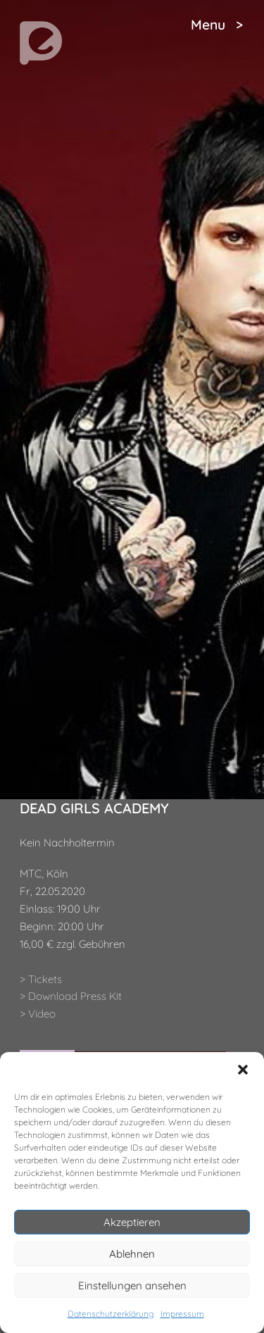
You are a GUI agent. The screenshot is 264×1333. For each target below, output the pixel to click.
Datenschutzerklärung (110, 1313)
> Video (38, 1013)
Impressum (182, 1313)
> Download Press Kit (71, 996)
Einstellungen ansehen (132, 1285)
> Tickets (41, 979)
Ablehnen (132, 1253)
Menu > (217, 24)
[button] (243, 1070)
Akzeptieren (132, 1222)
